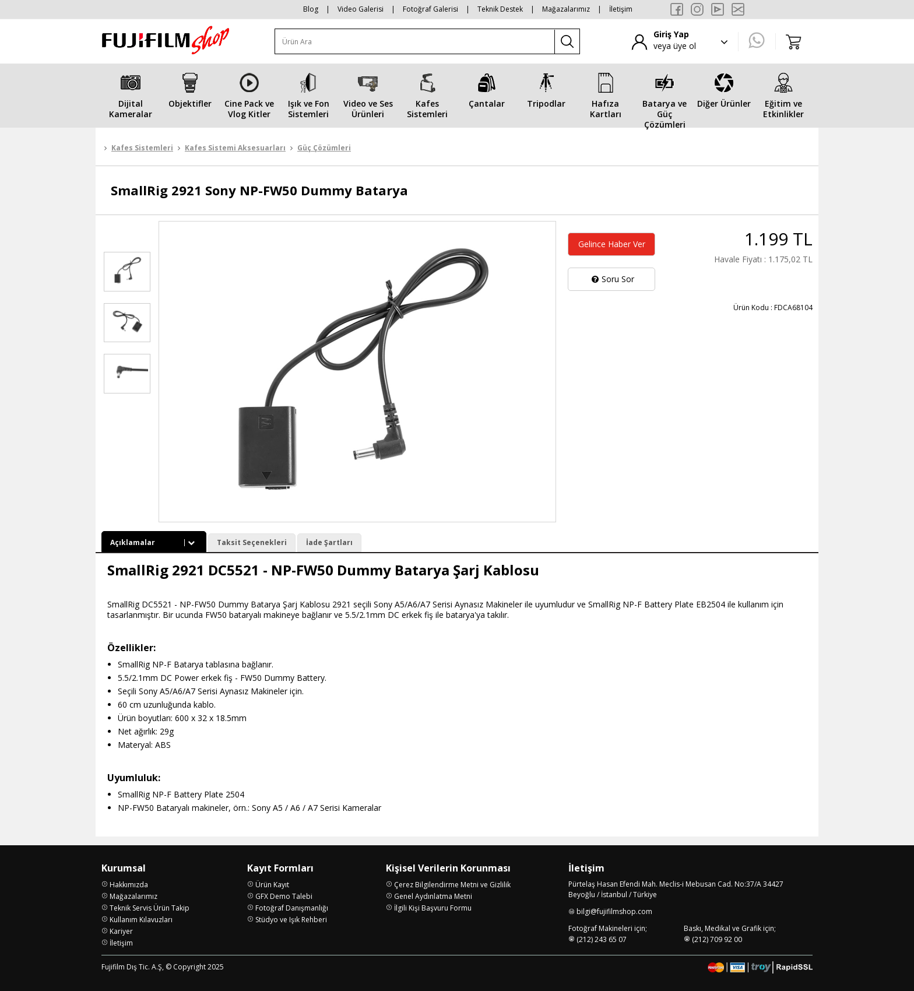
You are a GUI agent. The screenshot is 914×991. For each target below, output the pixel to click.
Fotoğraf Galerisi (430, 9)
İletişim (620, 9)
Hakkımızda (129, 885)
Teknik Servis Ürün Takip (149, 908)
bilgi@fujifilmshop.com (614, 911)
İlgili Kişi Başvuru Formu (433, 908)
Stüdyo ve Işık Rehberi (291, 920)
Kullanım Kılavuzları (141, 920)
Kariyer (121, 931)
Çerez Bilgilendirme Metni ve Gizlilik (452, 885)
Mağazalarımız (566, 9)
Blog (310, 9)
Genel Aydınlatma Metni (433, 896)
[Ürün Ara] (415, 42)
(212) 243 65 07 (601, 939)
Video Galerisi (361, 9)
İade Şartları (329, 542)
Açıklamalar (154, 542)
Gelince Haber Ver (611, 243)
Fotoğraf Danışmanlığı (291, 908)
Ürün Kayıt (272, 885)
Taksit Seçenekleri (252, 542)
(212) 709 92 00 (717, 939)
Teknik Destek (500, 9)
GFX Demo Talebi (283, 896)
